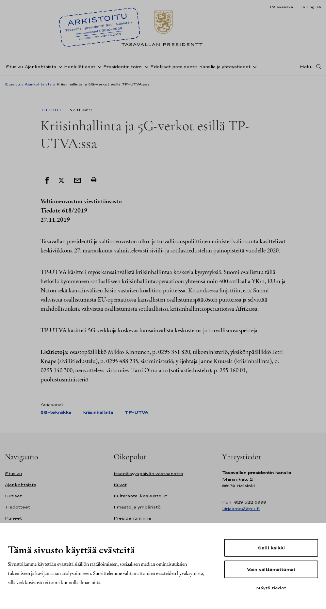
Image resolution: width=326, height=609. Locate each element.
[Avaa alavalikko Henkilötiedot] (98, 66)
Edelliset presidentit (173, 66)
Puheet (13, 518)
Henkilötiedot (79, 66)
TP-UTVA (136, 412)
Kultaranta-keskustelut (140, 496)
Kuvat (120, 485)
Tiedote (52, 110)
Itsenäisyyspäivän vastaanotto (148, 473)
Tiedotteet (17, 507)
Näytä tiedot (271, 588)
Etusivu (14, 66)
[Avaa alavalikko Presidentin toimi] (145, 66)
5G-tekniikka (56, 412)
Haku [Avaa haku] (306, 66)
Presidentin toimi (122, 66)
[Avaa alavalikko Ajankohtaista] (59, 66)
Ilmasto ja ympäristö (137, 507)
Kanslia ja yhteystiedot (225, 66)
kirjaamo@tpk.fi (241, 508)
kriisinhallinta (98, 412)
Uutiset (13, 496)
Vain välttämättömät (271, 569)
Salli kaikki (271, 548)
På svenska (281, 7)
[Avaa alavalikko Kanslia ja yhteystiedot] (253, 66)
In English (311, 7)
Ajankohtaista (40, 66)
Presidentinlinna (132, 518)
